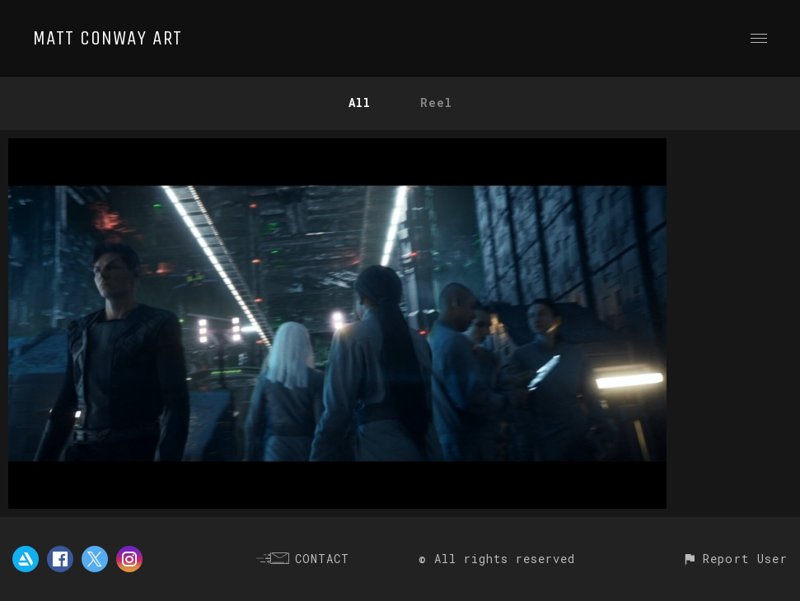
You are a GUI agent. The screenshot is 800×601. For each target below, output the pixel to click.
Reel (436, 102)
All (360, 102)
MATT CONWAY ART (107, 37)
